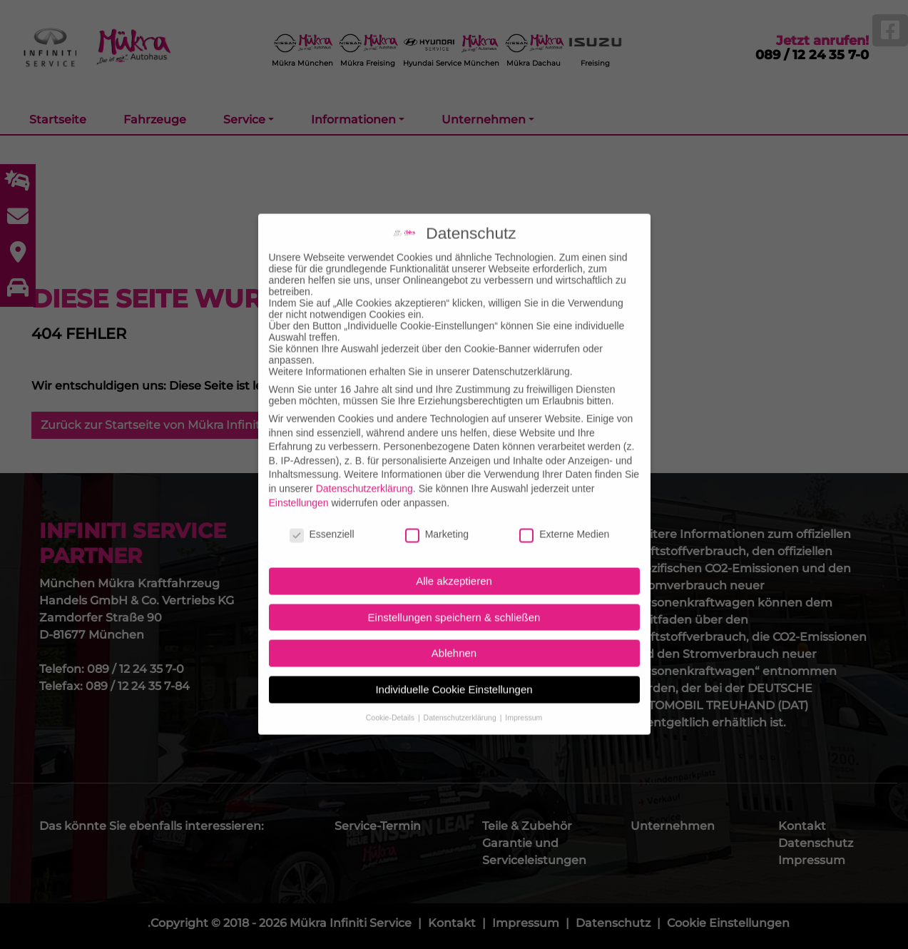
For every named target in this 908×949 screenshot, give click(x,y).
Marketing (437, 511)
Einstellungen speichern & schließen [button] (454, 593)
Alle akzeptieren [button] (454, 558)
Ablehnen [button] (454, 630)
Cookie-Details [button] (391, 693)
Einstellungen (299, 478)
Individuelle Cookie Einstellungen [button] (453, 666)
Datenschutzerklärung (364, 465)
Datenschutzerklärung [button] (461, 693)
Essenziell (322, 511)
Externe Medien (564, 511)
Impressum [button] (523, 693)
